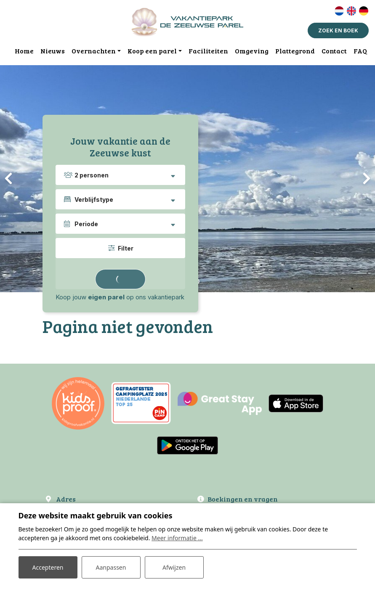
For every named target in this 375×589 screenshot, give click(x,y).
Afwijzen (174, 567)
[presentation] (8, 178)
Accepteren (48, 567)
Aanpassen (111, 567)
